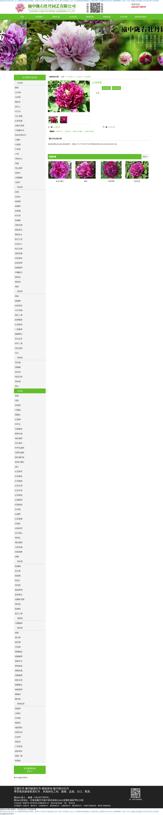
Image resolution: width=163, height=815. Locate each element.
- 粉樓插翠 (18, 268)
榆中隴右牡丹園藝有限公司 (39, 803)
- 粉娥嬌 (17, 220)
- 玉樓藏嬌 (18, 178)
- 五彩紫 (17, 647)
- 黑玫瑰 (17, 381)
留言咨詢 (106, 88)
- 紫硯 (16, 633)
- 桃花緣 (17, 201)
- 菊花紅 (17, 538)
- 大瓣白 (17, 140)
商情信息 (72, 803)
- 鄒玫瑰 (17, 699)
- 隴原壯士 (18, 234)
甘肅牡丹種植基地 (90, 806)
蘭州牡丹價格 (77, 131)
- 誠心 (16, 467)
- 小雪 (16, 154)
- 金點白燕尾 (19, 125)
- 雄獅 (16, 557)
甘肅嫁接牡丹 (43, 806)
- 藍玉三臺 (18, 613)
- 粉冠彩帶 (18, 263)
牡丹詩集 (123, 17)
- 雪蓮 (16, 163)
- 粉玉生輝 (18, 249)
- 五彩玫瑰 (18, 547)
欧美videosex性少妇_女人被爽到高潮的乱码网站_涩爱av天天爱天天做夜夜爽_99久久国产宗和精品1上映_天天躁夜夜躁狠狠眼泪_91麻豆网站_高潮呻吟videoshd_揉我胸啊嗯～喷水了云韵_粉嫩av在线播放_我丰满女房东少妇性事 (79, 812)
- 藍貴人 (17, 580)
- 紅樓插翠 (18, 500)
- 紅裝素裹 (18, 519)
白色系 (20, 83)
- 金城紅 (17, 523)
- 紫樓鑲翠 (18, 656)
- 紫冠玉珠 (18, 680)
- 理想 (16, 400)
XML (65, 803)
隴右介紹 (56, 17)
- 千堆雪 (17, 149)
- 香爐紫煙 (18, 675)
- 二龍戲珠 (18, 329)
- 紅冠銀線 (18, 481)
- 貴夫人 (17, 107)
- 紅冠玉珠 (18, 490)
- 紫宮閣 (17, 642)
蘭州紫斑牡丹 (77, 806)
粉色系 (20, 187)
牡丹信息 (73, 17)
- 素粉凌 (17, 282)
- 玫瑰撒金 (18, 429)
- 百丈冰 (17, 111)
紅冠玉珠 (112, 127)
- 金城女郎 (18, 528)
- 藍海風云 (18, 595)
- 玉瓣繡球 (18, 623)
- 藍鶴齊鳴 (18, 590)
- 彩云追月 (18, 339)
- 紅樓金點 (18, 505)
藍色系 (20, 561)
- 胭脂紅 (17, 415)
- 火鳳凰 (17, 144)
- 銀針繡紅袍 (19, 457)
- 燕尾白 (17, 173)
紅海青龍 (87, 77)
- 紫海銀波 (18, 666)
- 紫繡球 (17, 694)
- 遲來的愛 (18, 253)
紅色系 (79, 77)
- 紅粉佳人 (18, 244)
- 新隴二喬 (18, 756)
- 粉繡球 (17, 206)
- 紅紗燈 (17, 737)
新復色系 (21, 704)
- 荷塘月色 (18, 732)
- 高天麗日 (18, 443)
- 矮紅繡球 (18, 438)
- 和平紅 (17, 424)
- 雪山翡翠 (18, 168)
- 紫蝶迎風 (18, 671)
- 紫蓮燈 (17, 761)
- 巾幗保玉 (18, 272)
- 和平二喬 (18, 343)
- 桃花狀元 (18, 230)
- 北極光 (17, 713)
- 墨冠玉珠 (18, 377)
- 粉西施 (17, 211)
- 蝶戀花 (17, 723)
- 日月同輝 (18, 310)
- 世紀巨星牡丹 (20, 135)
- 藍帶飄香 (18, 320)
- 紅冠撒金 (18, 476)
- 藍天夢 (17, 571)
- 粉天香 (17, 215)
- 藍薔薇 (17, 576)
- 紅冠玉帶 (18, 486)
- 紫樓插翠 (18, 689)
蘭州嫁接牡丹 (54, 806)
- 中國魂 (17, 410)
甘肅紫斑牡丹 (66, 806)
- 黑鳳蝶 (17, 367)
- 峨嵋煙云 (18, 334)
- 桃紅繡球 (18, 542)
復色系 (20, 291)
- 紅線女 (17, 197)
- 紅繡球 (17, 514)
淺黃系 (20, 618)
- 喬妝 (16, 296)
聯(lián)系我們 (140, 17)
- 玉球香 (17, 97)
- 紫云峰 (17, 637)
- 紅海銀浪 (18, 324)
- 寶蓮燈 (17, 708)
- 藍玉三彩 (18, 239)
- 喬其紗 (17, 742)
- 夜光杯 (17, 372)
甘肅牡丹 (68, 131)
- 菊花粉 (17, 277)
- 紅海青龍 (18, 495)
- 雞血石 (17, 102)
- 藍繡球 (17, 609)
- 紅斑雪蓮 (18, 121)
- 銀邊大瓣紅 (19, 462)
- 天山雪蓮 (18, 116)
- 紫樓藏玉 (18, 685)
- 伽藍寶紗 (18, 727)
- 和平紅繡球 (19, 448)
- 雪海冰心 (18, 159)
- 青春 (16, 396)
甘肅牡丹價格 (89, 131)
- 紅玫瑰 (17, 509)
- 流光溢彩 (18, 348)
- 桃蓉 (16, 286)
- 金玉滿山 (18, 533)
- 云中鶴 (17, 92)
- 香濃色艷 (18, 552)
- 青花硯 (17, 585)
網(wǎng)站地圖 (56, 803)
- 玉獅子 (17, 182)
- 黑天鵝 (17, 362)
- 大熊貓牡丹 (19, 130)
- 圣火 (16, 353)
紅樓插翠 (57, 127)
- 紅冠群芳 (18, 471)
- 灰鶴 (16, 192)
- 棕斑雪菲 (18, 306)
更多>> (145, 157)
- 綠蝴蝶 (17, 301)
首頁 (22, 17)
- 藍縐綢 (17, 566)
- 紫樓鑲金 (18, 652)
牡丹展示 (39, 17)
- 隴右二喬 (18, 315)
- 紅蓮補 (17, 419)
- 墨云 (16, 386)
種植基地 (90, 17)
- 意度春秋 (18, 258)
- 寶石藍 (17, 604)
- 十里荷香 (18, 746)
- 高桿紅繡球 (19, 452)
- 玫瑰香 (17, 405)
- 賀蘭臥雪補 (19, 599)
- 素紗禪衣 (18, 751)
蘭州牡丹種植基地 (104, 806)
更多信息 (116, 88)
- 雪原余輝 (18, 225)
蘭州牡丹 (59, 131)
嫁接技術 (107, 17)
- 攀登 (16, 88)
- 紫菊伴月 (18, 661)
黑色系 (20, 358)
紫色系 (20, 628)
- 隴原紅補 (18, 434)
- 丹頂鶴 (17, 718)
